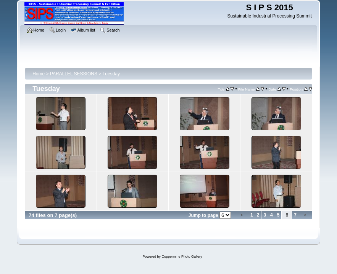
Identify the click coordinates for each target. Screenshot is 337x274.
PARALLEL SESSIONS (73, 73)
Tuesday (111, 73)
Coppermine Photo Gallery (181, 256)
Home (38, 73)
